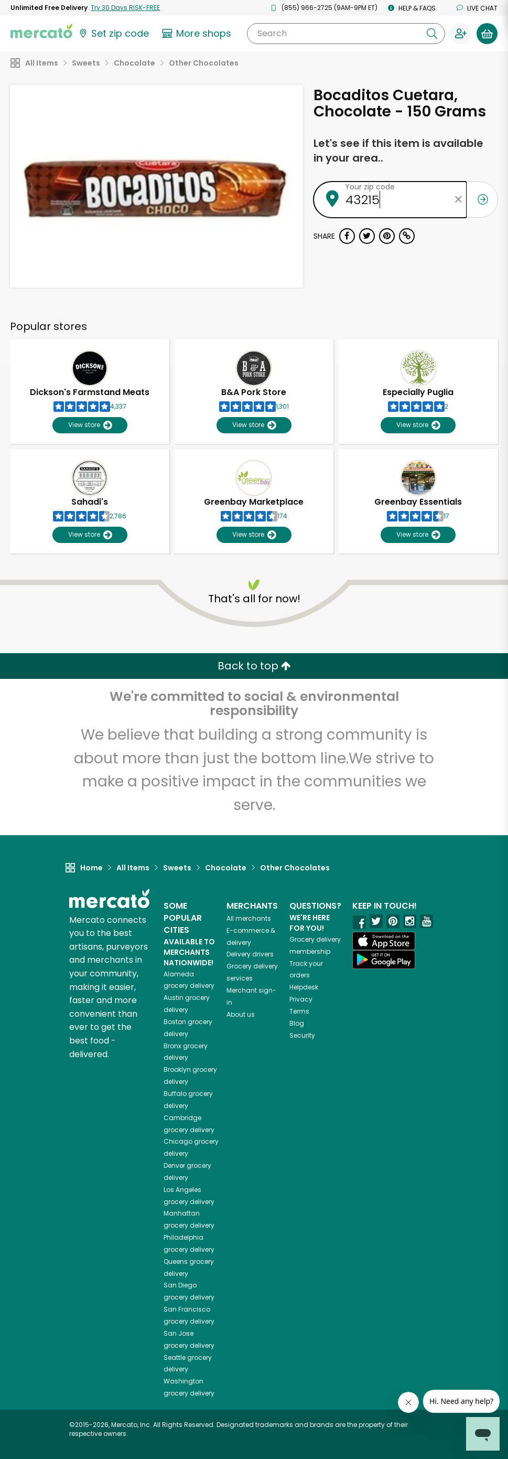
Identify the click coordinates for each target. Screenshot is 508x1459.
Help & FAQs (412, 8)
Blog (296, 1023)
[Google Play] (383, 959)
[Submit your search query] (431, 33)
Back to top (254, 665)
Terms (299, 1011)
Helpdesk (303, 987)
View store (90, 425)
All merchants (248, 918)
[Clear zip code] (459, 200)
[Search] (346, 33)
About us (240, 1014)
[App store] (383, 941)
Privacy (300, 999)
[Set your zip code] (113, 33)
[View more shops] (197, 33)
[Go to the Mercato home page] (41, 30)
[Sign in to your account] (460, 33)
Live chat (477, 8)
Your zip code (370, 187)
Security (302, 1035)
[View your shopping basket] (487, 33)
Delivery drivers (250, 954)
